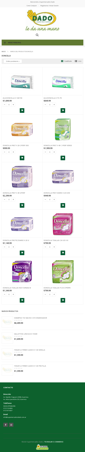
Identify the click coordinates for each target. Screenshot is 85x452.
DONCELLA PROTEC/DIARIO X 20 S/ (16, 240)
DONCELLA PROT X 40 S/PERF (14, 193)
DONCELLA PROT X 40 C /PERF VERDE (58, 145)
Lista (79, 61)
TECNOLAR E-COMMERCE (53, 442)
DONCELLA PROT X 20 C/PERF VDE (16, 145)
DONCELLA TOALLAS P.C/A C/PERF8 (57, 288)
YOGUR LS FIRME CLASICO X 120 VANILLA (29, 350)
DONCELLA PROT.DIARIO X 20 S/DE (57, 193)
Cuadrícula (68, 61)
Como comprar (32, 6)
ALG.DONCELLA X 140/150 (12, 98)
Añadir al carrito (22, 110)
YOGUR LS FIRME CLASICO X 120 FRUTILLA (30, 366)
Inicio (4, 51)
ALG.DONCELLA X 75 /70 (53, 98)
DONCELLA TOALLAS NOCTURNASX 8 (17, 288)
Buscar (37, 35)
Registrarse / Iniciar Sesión (49, 6)
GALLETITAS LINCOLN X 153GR (25, 334)
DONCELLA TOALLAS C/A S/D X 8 (56, 240)
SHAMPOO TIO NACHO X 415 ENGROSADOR (30, 318)
